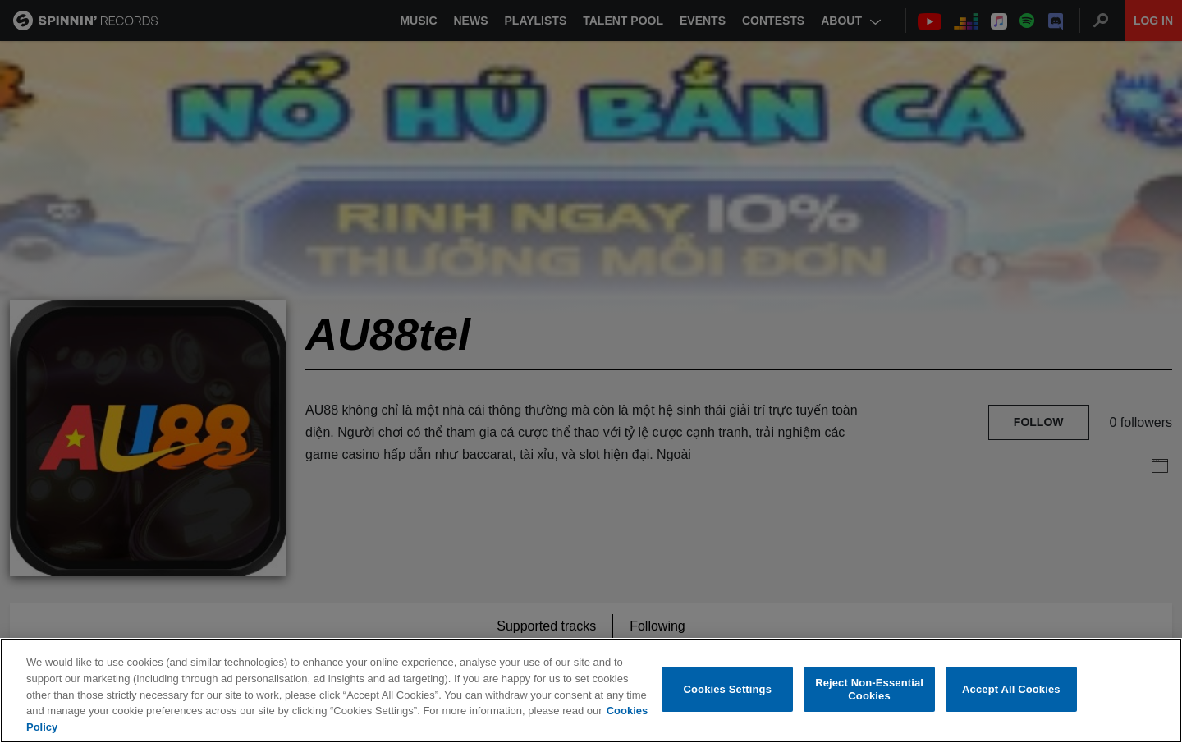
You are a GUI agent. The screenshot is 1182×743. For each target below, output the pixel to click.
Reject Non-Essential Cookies (869, 691)
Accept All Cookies (1011, 691)
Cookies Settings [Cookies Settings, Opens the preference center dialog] (728, 691)
